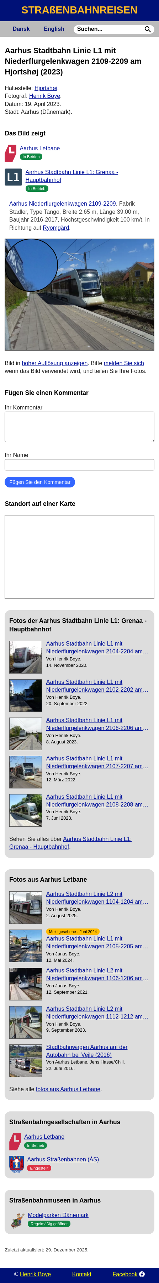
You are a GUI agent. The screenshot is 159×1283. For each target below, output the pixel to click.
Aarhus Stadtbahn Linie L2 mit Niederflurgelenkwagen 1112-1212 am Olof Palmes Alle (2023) (94, 1013)
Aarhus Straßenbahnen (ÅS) (63, 1159)
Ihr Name (79, 461)
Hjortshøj (46, 88)
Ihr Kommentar (79, 423)
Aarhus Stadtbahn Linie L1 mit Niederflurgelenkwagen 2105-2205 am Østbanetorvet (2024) (94, 943)
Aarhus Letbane (40, 148)
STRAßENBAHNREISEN (79, 10)
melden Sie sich (124, 363)
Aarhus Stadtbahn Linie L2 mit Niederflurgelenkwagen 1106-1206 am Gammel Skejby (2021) (94, 975)
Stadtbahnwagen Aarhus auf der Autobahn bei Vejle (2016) (87, 1051)
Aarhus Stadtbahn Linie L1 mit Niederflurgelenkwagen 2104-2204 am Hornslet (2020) (94, 648)
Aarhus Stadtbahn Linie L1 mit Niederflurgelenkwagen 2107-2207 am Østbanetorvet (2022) (94, 763)
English (54, 29)
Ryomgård (56, 228)
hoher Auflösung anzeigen (55, 363)
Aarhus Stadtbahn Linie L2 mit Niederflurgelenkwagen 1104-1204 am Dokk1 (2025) (94, 898)
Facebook (125, 1274)
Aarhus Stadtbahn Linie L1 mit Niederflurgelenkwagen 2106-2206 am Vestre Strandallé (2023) (94, 724)
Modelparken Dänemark (58, 1215)
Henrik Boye (44, 96)
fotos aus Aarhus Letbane (68, 1089)
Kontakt (81, 1274)
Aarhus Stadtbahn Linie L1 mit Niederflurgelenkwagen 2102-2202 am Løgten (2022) (94, 686)
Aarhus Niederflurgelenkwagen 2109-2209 (62, 204)
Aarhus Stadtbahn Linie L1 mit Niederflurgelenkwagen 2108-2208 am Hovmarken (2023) (94, 801)
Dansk (21, 29)
